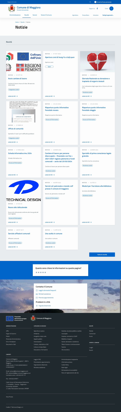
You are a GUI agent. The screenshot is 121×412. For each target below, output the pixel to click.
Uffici (7, 331)
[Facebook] (96, 8)
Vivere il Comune (46, 15)
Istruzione (95, 15)
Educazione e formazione (41, 350)
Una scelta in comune (53, 233)
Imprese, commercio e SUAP (69, 336)
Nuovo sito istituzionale (17, 207)
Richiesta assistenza (39, 367)
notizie (10, 75)
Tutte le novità (102, 254)
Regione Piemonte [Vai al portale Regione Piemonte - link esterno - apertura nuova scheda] (12, 2)
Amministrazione (15, 15)
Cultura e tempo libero (40, 347)
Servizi (35, 15)
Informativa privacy (67, 362)
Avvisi (91, 336)
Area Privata (9, 397)
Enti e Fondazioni (11, 342)
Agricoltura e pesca (39, 331)
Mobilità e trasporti (67, 339)
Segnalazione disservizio (40, 365)
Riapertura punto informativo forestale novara (57, 108)
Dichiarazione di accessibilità (69, 370)
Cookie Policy (65, 365)
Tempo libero (85, 15)
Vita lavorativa (66, 350)
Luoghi (91, 348)
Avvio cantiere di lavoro (17, 78)
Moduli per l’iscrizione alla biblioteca (96, 186)
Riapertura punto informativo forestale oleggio (94, 108)
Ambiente (36, 334)
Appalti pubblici (38, 339)
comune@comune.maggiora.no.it (19, 371)
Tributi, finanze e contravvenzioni (71, 344)
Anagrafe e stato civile (40, 336)
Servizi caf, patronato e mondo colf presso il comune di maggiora (59, 187)
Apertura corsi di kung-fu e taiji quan (59, 57)
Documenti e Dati (11, 344)
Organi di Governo (11, 334)
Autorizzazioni (38, 342)
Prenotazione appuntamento (42, 362)
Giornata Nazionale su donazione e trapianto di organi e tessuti (96, 80)
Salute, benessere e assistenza (70, 342)
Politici (8, 336)
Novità (26, 15)
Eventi (91, 350)
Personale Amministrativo (13, 339)
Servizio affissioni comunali (19, 233)
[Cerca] (111, 8)
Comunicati (92, 334)
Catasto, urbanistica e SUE (41, 344)
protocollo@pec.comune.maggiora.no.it (20, 373)
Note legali (65, 367)
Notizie (91, 331)
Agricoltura (75, 15)
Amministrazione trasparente (70, 359)
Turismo (64, 347)
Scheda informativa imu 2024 (20, 153)
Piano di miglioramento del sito (70, 373)
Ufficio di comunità (15, 128)
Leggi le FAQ (37, 359)
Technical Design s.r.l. (17, 407)
